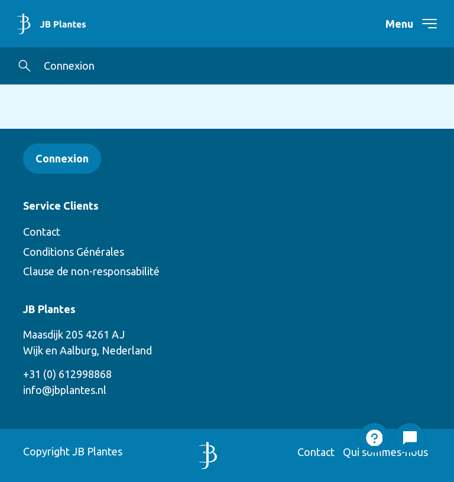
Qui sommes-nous (385, 452)
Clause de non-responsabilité (91, 271)
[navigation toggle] (422, 23)
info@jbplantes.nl (64, 390)
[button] (24, 65)
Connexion (69, 65)
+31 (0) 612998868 (67, 374)
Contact (41, 231)
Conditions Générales (73, 252)
